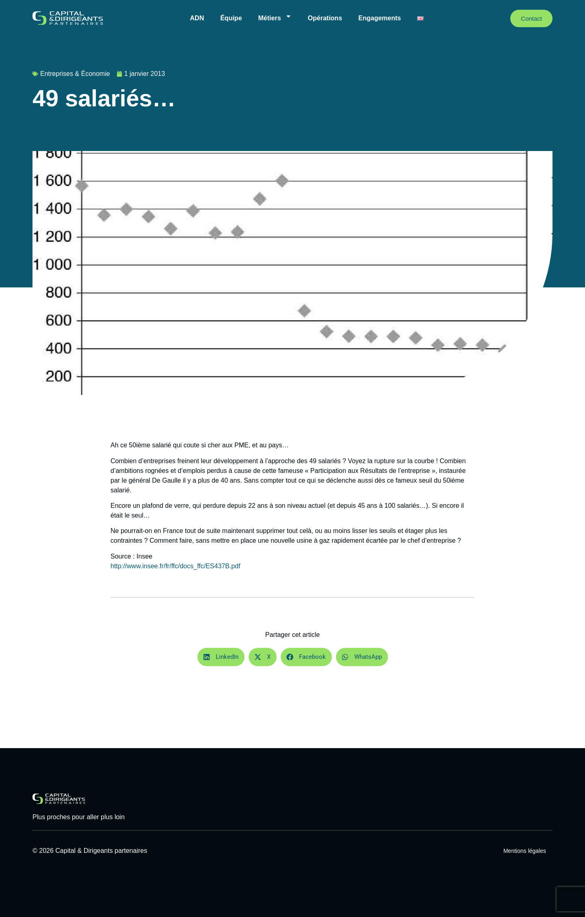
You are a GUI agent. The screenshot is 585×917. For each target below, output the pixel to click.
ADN (197, 18)
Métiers (275, 16)
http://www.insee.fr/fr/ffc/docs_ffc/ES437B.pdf (175, 566)
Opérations (325, 18)
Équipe (231, 18)
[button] (221, 657)
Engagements (379, 18)
